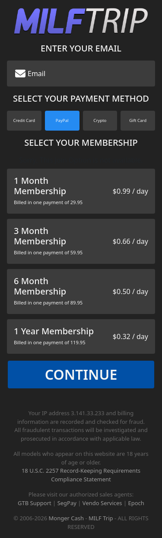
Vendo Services (102, 503)
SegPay (66, 503)
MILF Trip (101, 518)
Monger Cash (66, 518)
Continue (81, 374)
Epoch (136, 503)
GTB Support (34, 503)
